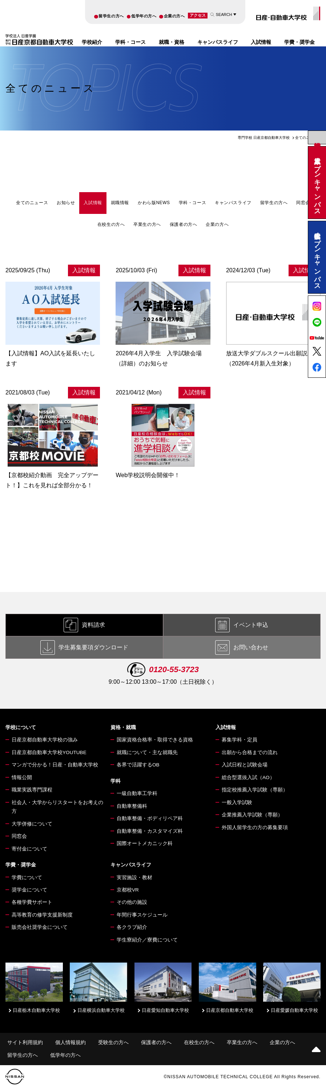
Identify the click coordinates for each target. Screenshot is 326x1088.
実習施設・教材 (134, 877)
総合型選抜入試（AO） (248, 777)
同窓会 (303, 202)
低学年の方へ (143, 16)
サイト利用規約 (25, 1042)
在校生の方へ (111, 224)
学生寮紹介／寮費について (147, 940)
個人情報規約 (70, 1042)
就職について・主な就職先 (147, 752)
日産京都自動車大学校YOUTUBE (49, 752)
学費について (27, 877)
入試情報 (261, 42)
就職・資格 (171, 42)
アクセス (198, 15)
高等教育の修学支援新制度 (42, 915)
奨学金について (29, 890)
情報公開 (22, 777)
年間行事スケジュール (142, 915)
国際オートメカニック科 (145, 843)
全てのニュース (32, 202)
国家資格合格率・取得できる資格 (155, 739)
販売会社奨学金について (40, 927)
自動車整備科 (132, 806)
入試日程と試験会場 (244, 765)
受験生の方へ (113, 1042)
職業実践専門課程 (32, 790)
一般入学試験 (237, 802)
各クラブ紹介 (132, 927)
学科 (115, 781)
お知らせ (66, 202)
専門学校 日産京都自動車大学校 (264, 138)
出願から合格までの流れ (250, 752)
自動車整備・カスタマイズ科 (150, 831)
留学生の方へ (111, 16)
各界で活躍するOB (138, 765)
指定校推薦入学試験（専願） (255, 790)
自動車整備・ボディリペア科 (150, 818)
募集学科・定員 (239, 739)
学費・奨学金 (299, 42)
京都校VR (128, 890)
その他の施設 (132, 902)
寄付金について (29, 849)
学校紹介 (92, 42)
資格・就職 (123, 727)
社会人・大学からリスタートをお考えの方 (57, 807)
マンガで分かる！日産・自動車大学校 (55, 765)
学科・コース (130, 42)
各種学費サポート (32, 902)
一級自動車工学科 (137, 793)
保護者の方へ (183, 224)
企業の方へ (174, 16)
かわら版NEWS (154, 202)
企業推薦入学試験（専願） (252, 815)
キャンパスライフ (217, 42)
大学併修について (32, 824)
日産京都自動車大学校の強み (45, 739)
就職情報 (120, 202)
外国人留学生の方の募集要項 (255, 827)
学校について (20, 727)
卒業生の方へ (147, 224)
